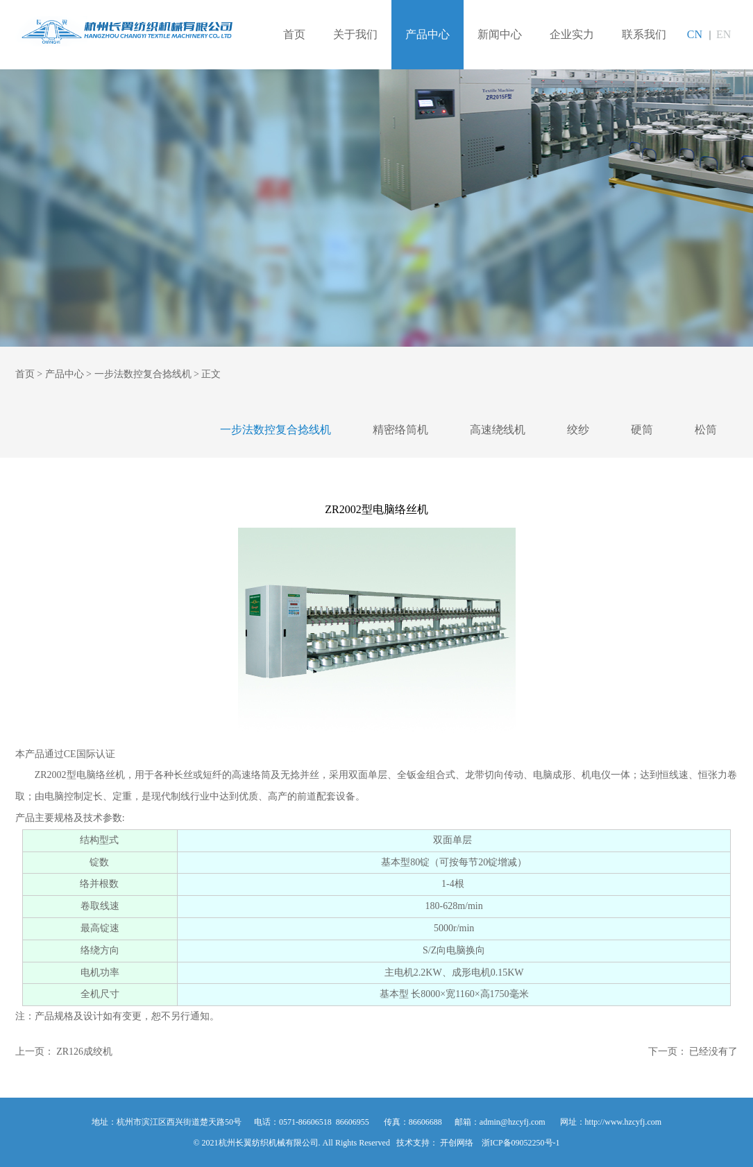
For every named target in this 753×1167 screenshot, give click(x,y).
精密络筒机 (400, 429)
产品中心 (427, 34)
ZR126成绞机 (84, 1051)
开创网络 (456, 1143)
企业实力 (572, 34)
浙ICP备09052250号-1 (521, 1143)
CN (694, 34)
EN (723, 34)
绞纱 (578, 429)
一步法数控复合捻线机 (143, 374)
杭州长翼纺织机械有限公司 (124, 31)
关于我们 (355, 34)
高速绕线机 (497, 429)
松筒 (706, 429)
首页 (294, 34)
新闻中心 (499, 34)
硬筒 (642, 429)
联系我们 (644, 34)
